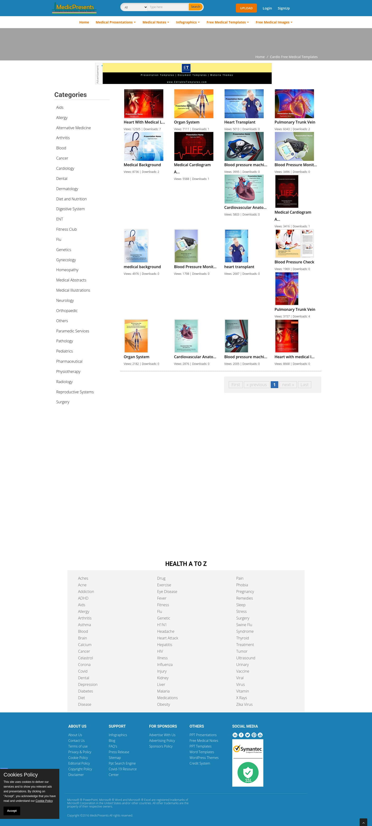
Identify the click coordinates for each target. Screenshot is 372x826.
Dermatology (67, 188)
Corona (84, 664)
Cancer (62, 158)
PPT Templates (201, 746)
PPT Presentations (203, 735)
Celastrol (85, 658)
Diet (81, 697)
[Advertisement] (186, 41)
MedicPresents (99, 815)
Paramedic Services (72, 331)
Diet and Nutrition (71, 199)
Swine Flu (244, 624)
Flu (58, 239)
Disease (84, 704)
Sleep (241, 604)
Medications (167, 697)
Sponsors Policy (161, 746)
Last (305, 384)
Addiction (86, 591)
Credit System (200, 763)
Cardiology (65, 168)
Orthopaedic (67, 310)
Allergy (62, 117)
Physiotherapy (68, 371)
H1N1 (162, 624)
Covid (83, 671)
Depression (88, 684)
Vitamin (242, 691)
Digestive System (70, 208)
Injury (162, 671)
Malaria (163, 691)
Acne (82, 584)
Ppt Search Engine (122, 763)
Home (84, 22)
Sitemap (115, 757)
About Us (75, 735)
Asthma (84, 624)
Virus (240, 684)
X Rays (241, 697)
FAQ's (113, 746)
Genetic (163, 618)
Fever (161, 598)
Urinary (242, 664)
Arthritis (63, 137)
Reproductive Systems (75, 392)
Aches (83, 578)
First (235, 384)
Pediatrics (64, 351)
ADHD (83, 598)
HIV (160, 651)
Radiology (64, 381)
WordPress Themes (204, 757)
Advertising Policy (162, 740)
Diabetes (85, 691)
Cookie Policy (78, 757)
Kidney (162, 677)
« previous (256, 384)
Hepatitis (164, 644)
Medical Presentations (114, 22)
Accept (12, 810)
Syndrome (245, 631)
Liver (161, 684)
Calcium (85, 644)
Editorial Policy (79, 763)
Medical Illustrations (73, 290)
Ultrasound (245, 658)
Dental (61, 178)
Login (267, 8)
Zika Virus (244, 704)
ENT (59, 219)
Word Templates (202, 752)
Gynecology (66, 259)
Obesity (163, 704)
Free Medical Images (272, 22)
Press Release (119, 752)
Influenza (164, 664)
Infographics (186, 22)
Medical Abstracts (71, 280)
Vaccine (242, 671)
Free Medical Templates (226, 22)
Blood (61, 148)
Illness (162, 658)
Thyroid (242, 638)
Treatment (245, 644)
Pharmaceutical (69, 361)
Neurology (65, 300)
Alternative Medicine (73, 127)
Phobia (242, 584)
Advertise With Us (162, 735)
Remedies (244, 598)
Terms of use (78, 746)
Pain (240, 578)
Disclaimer (76, 774)
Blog (112, 740)
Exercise (164, 584)
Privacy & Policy (79, 752)
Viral (240, 677)
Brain (82, 638)
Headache (165, 631)
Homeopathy (67, 269)
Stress (241, 611)
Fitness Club (66, 229)
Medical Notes (154, 22)
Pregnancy (245, 591)
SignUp (284, 8)
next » (288, 384)
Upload (246, 8)
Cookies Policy (21, 774)
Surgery (62, 401)
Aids (59, 107)
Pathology (64, 341)
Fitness (163, 604)
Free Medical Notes (204, 740)
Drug (161, 578)
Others (62, 320)
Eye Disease (167, 591)
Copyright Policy (80, 769)
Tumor (242, 651)
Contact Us (76, 740)
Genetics (63, 249)
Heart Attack (167, 638)
